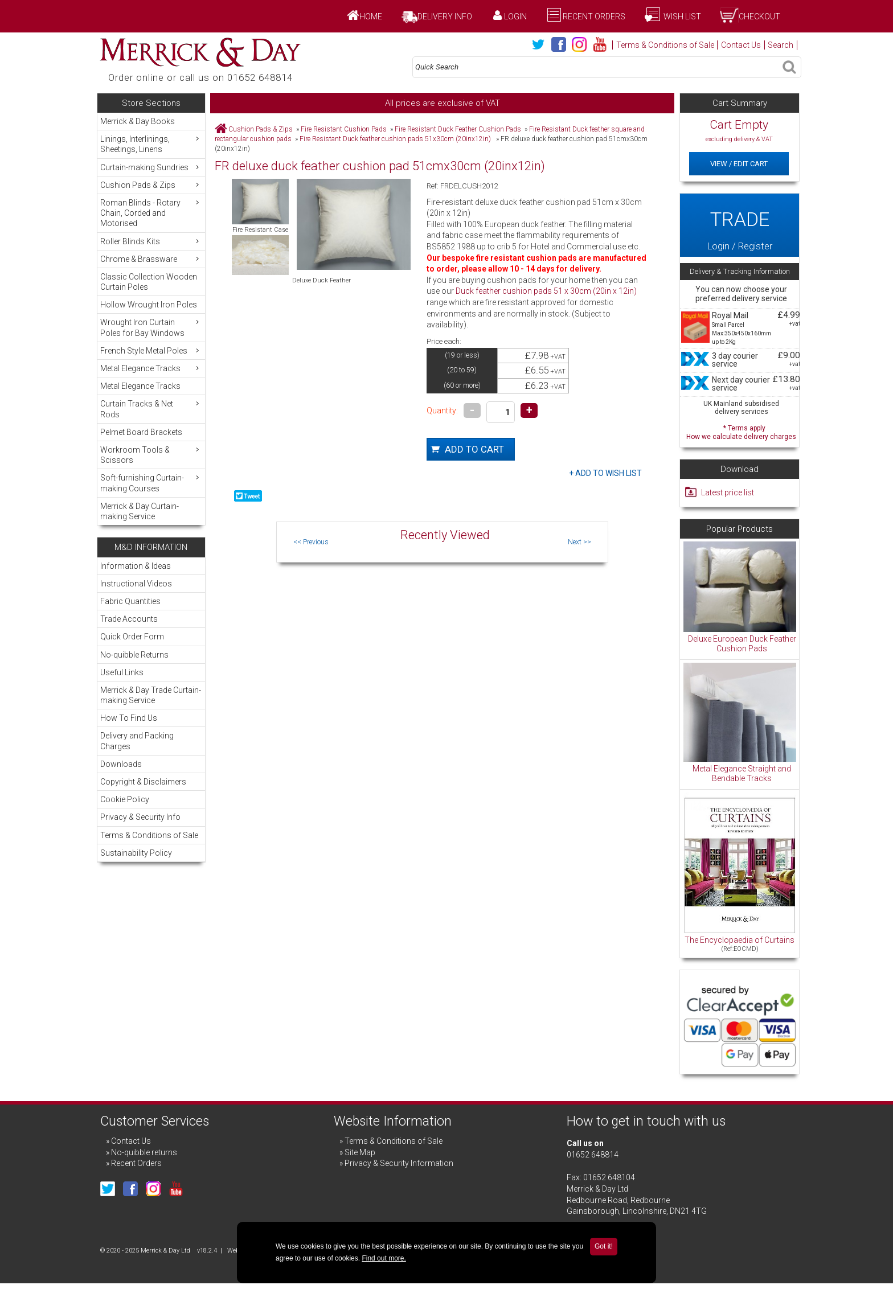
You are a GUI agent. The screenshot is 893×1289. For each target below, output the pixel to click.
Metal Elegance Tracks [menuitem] (151, 368)
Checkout (759, 16)
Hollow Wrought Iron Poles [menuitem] (148, 304)
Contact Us (741, 45)
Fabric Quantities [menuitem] (130, 601)
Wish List (681, 16)
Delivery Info (444, 16)
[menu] (151, 319)
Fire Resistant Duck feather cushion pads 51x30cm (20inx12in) (396, 139)
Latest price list (727, 492)
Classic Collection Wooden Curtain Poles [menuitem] (148, 282)
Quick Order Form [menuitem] (132, 636)
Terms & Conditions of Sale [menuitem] (149, 835)
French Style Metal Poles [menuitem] (151, 350)
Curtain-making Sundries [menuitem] (151, 167)
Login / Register (739, 225)
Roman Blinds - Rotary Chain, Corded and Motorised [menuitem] (151, 213)
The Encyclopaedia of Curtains (739, 940)
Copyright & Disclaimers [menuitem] (143, 781)
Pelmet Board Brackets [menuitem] (141, 432)
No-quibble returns (144, 1152)
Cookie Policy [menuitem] (124, 799)
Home (370, 16)
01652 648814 (592, 1154)
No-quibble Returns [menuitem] (134, 654)
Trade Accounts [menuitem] (129, 618)
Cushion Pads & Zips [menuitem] (151, 185)
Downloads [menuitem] (121, 764)
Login (515, 16)
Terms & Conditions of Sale (665, 45)
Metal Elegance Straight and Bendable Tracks (742, 773)
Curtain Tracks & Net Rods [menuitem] (151, 408)
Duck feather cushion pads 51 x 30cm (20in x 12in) (546, 290)
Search (780, 45)
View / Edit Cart (739, 163)
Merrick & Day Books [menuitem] (137, 121)
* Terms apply (741, 431)
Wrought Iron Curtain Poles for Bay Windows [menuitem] (151, 327)
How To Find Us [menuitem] (128, 718)
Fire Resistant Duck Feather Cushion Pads (458, 129)
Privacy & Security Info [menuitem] (140, 817)
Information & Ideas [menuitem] (135, 565)
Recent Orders (594, 16)
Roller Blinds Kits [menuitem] (151, 241)
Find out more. (383, 1258)
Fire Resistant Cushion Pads (344, 129)
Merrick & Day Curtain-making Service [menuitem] (139, 511)
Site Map (360, 1152)
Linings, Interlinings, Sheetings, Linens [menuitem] (151, 144)
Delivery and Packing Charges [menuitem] (137, 740)
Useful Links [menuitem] (122, 672)
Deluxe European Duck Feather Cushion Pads (742, 644)
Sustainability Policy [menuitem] (136, 852)
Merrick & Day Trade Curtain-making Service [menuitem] (150, 695)
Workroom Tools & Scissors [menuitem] (151, 455)
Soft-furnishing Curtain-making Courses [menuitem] (151, 482)
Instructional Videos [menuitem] (136, 583)
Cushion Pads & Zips (260, 129)
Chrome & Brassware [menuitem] (151, 259)
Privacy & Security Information (399, 1163)
